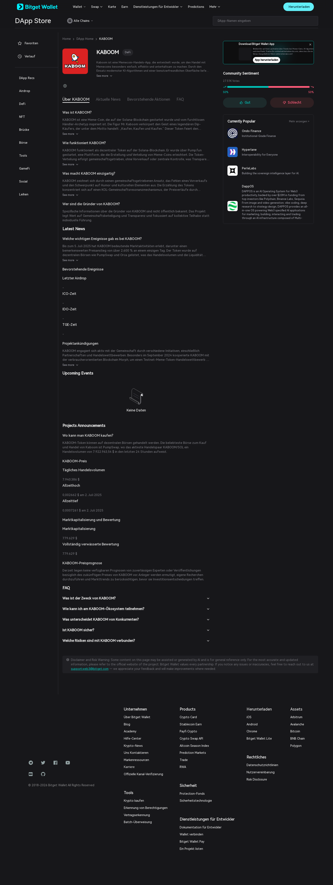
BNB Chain (297, 738)
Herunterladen (259, 709)
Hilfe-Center (132, 738)
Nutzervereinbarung (261, 772)
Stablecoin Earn (191, 724)
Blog (127, 724)
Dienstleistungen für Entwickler (156, 6)
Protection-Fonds (192, 793)
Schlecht (292, 102)
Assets (296, 709)
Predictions (196, 6)
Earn (124, 6)
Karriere (129, 767)
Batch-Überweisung (138, 822)
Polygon (296, 745)
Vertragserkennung (137, 815)
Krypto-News (133, 745)
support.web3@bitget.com (90, 668)
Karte (112, 6)
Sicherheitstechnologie (196, 800)
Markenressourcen (136, 760)
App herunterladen (280, 61)
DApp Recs (26, 78)
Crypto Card (188, 717)
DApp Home (84, 38)
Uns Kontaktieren (136, 752)
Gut (245, 102)
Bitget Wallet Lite (259, 738)
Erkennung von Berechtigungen (146, 808)
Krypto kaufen (134, 800)
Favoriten (27, 43)
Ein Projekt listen (191, 848)
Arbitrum (296, 717)
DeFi (128, 52)
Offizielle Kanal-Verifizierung (143, 774)
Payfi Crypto (188, 731)
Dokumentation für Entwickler (201, 827)
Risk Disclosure (257, 779)
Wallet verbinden (191, 834)
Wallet (77, 6)
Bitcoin (295, 731)
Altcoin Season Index (194, 745)
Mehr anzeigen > (299, 121)
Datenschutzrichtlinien (262, 765)
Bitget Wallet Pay (192, 841)
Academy (130, 731)
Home (66, 38)
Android (252, 724)
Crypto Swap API (191, 738)
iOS (249, 717)
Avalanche (297, 724)
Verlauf (26, 56)
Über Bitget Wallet (137, 717)
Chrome (252, 731)
